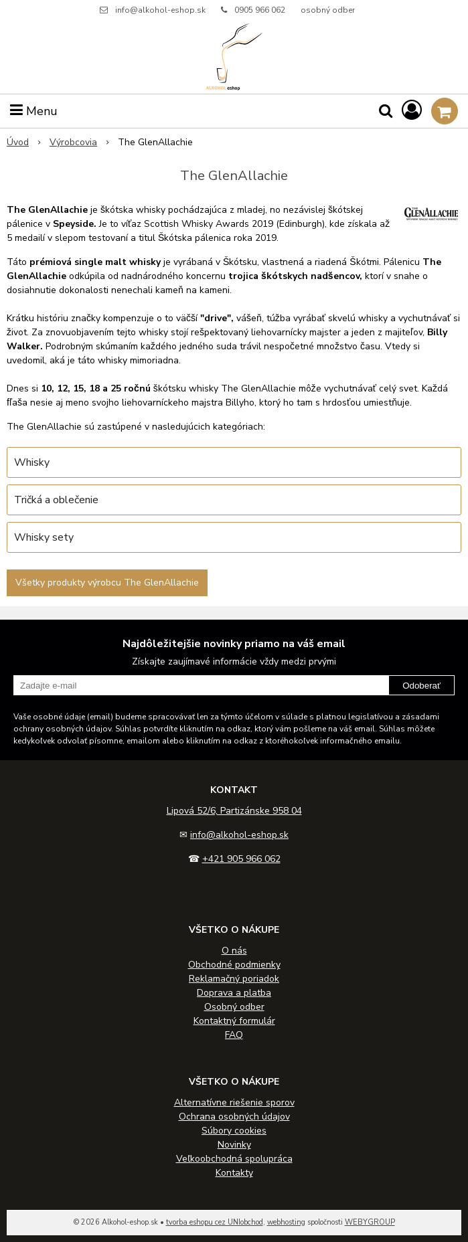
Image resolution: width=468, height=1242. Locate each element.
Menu (34, 111)
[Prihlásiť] (412, 110)
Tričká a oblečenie (56, 500)
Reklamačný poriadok (234, 978)
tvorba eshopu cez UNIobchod (214, 1222)
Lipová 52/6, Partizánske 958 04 (234, 810)
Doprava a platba (234, 992)
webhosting (286, 1222)
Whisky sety (44, 537)
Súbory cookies (234, 1130)
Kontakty (234, 1172)
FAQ (234, 1035)
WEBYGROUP (370, 1222)
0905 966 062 (259, 10)
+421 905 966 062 (241, 859)
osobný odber (328, 10)
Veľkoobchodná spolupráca (234, 1158)
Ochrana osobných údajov (234, 1116)
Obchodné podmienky (234, 964)
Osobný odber (234, 1006)
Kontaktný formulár (234, 1020)
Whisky (32, 462)
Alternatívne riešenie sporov (234, 1102)
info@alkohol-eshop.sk (160, 10)
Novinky (234, 1144)
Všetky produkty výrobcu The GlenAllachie (107, 582)
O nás (234, 950)
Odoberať (421, 686)
